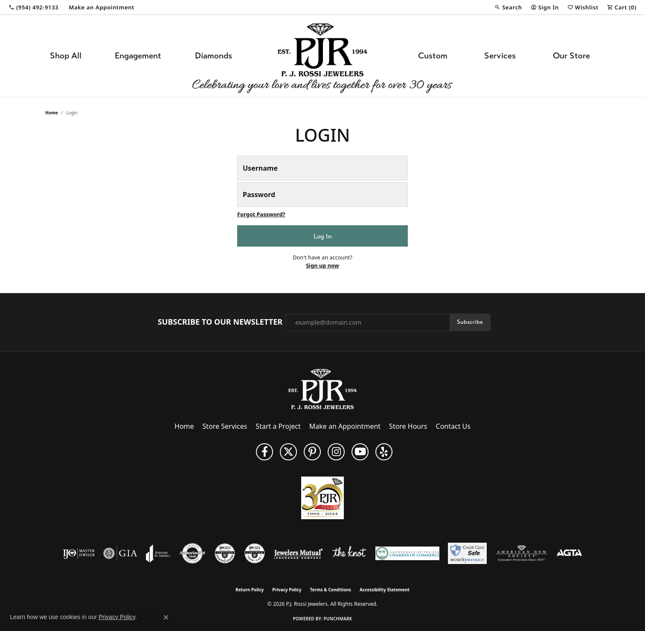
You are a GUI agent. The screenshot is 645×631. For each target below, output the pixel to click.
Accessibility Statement (385, 589)
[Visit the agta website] (569, 553)
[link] (33, 7)
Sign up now (322, 265)
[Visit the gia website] (120, 553)
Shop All (65, 55)
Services (500, 55)
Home (51, 113)
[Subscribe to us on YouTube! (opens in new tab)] (360, 451)
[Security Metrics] (467, 553)
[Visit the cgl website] (254, 553)
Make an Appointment (345, 426)
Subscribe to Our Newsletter (220, 322)
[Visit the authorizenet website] (192, 553)
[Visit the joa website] (158, 553)
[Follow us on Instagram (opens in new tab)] (336, 451)
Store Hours (408, 426)
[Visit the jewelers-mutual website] (298, 553)
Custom (432, 55)
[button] (508, 7)
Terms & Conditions (330, 589)
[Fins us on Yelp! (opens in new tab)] (383, 451)
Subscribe (470, 322)
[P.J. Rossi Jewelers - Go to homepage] (322, 388)
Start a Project (278, 426)
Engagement (138, 55)
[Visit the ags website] (521, 553)
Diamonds (213, 55)
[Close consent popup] (166, 617)
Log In (322, 236)
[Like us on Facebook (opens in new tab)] (264, 451)
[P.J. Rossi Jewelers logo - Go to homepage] (322, 56)
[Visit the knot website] (348, 553)
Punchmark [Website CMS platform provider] (338, 619)
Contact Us (453, 426)
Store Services (225, 426)
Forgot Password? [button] (261, 214)
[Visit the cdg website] (224, 553)
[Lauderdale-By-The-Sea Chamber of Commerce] (407, 553)
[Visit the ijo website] (79, 553)
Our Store (571, 55)
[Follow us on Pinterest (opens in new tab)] (312, 451)
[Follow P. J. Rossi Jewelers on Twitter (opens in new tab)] (288, 451)
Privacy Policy (286, 589)
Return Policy (249, 589)
